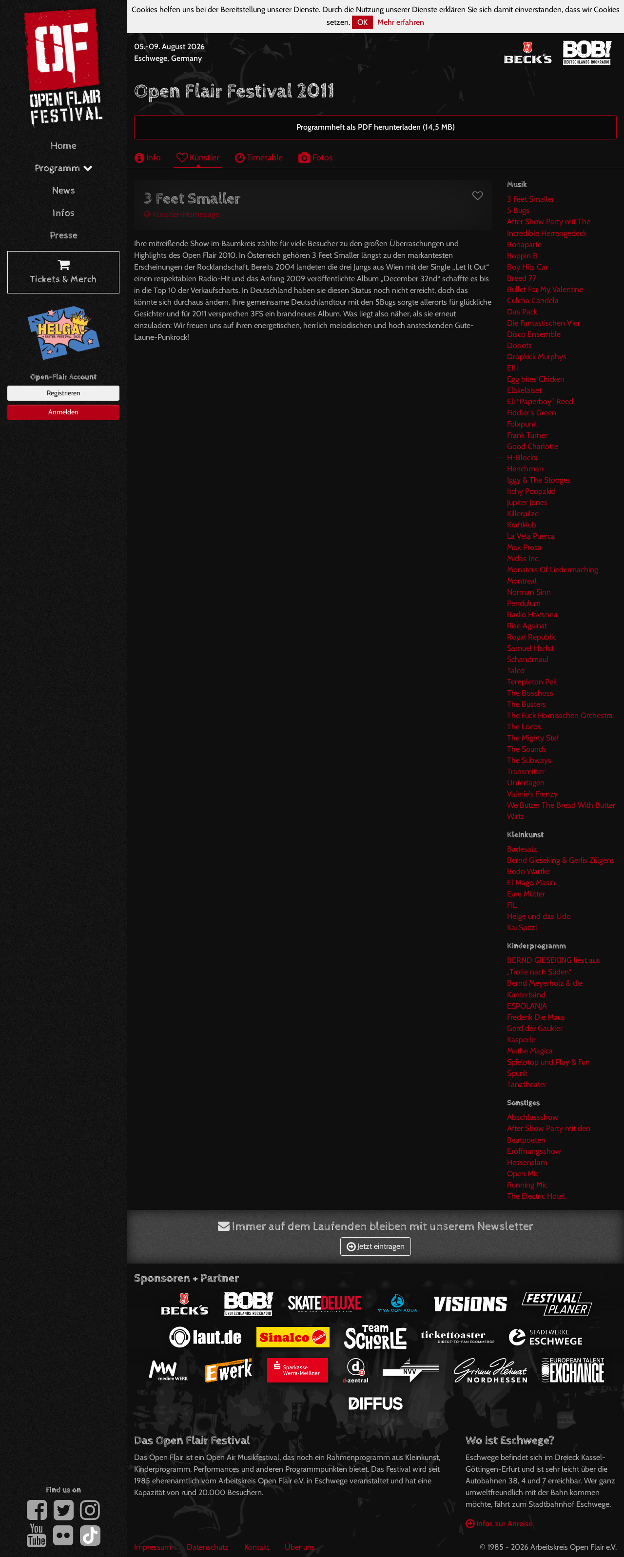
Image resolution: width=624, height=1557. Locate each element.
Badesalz (522, 849)
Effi (512, 367)
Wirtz (516, 816)
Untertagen (526, 782)
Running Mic (527, 1184)
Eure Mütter (526, 893)
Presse (64, 235)
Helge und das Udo (539, 916)
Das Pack (522, 311)
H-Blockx (522, 457)
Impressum (152, 1547)
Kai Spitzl (522, 927)
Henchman (525, 468)
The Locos (524, 726)
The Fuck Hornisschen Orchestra (560, 715)
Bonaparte (524, 244)
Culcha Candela (533, 300)
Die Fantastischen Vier (543, 323)
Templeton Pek (532, 681)
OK (362, 22)
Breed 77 (521, 278)
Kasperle (521, 1039)
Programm (64, 168)
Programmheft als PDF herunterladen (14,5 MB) (375, 127)
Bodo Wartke (528, 871)
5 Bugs (518, 210)
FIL (512, 905)
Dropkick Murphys (536, 356)
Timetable (259, 157)
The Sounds (526, 749)
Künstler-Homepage (181, 214)
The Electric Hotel (536, 1196)
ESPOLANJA (527, 1006)
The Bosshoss (530, 693)
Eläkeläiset (524, 390)
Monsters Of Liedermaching (552, 569)
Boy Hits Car (527, 267)
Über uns (300, 1547)
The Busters (526, 704)
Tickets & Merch (63, 272)
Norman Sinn (529, 592)
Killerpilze (523, 513)
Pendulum (524, 603)
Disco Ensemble (534, 334)
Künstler (197, 157)
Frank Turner (527, 435)
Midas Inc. (523, 558)
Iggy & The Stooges (539, 480)
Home (64, 146)
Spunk (517, 1073)
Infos (64, 213)
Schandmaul (527, 659)
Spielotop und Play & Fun (548, 1062)
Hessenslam (527, 1162)
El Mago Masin (531, 882)
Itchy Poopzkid (531, 491)
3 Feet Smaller (530, 199)
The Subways (529, 760)
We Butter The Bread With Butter (561, 805)
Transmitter (526, 771)
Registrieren (63, 393)
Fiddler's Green (531, 412)
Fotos (315, 157)
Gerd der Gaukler (535, 1028)
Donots (519, 345)
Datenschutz (208, 1547)
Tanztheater (526, 1084)
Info (148, 157)
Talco (516, 670)
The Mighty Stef (533, 737)
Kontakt (256, 1547)
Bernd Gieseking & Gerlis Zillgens (561, 860)
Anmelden (63, 412)
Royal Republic (531, 637)
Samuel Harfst (530, 648)
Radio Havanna (532, 614)
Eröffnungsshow (534, 1151)
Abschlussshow (532, 1117)
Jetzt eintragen (376, 1246)
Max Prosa (524, 547)
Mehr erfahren (400, 22)
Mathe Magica (530, 1050)
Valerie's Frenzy (532, 793)
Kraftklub (521, 524)
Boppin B (522, 255)
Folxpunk (522, 423)
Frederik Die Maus (536, 1017)
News (63, 190)
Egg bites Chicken (536, 379)
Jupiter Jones (527, 502)
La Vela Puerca (531, 536)
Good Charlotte (532, 446)
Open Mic (523, 1173)
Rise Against (527, 625)
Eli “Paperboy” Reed (540, 401)
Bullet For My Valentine (545, 289)
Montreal (522, 580)
